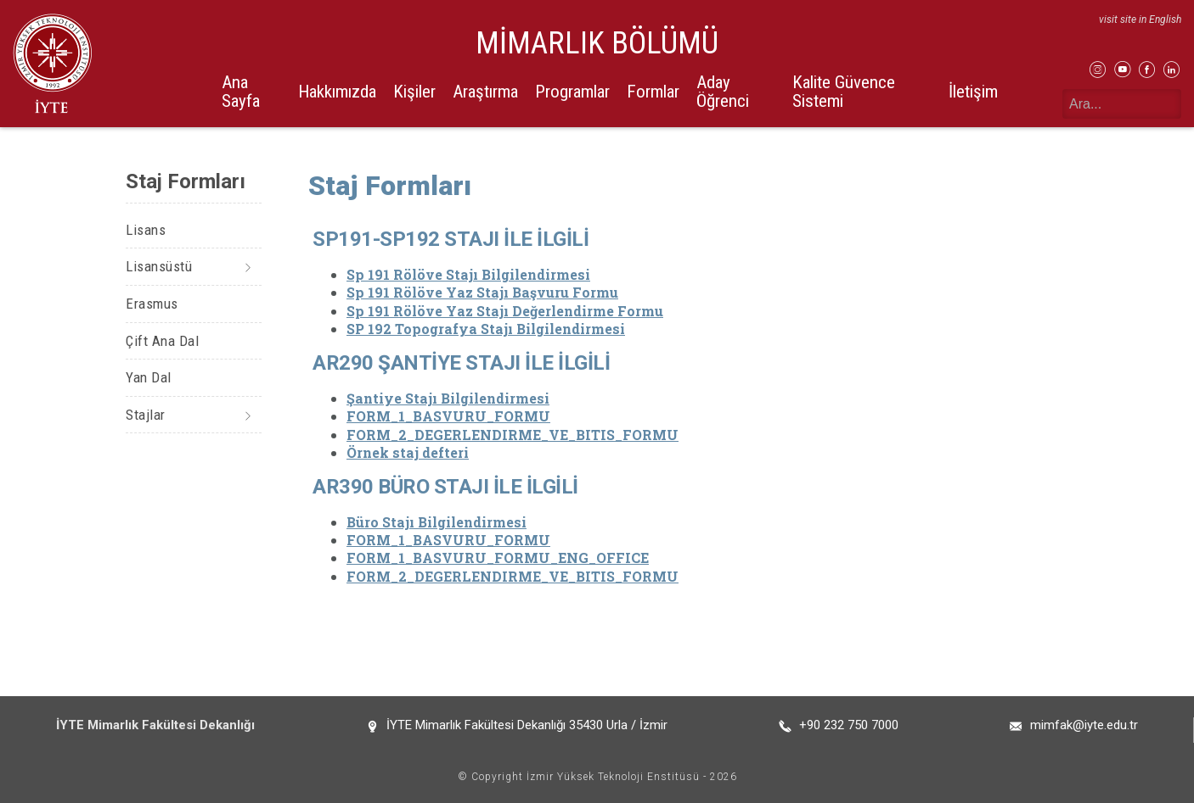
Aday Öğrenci (722, 91)
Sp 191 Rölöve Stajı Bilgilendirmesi (468, 274)
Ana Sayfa (241, 91)
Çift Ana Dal (162, 340)
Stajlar (146, 414)
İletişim (973, 91)
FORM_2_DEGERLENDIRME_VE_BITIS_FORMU (512, 434)
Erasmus (152, 303)
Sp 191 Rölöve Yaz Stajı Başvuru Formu (482, 292)
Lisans (146, 229)
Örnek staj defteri (407, 452)
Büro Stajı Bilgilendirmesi (436, 522)
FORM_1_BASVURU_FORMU (448, 416)
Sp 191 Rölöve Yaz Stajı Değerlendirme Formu (504, 311)
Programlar (572, 91)
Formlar (653, 91)
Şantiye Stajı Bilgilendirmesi (447, 398)
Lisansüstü (159, 266)
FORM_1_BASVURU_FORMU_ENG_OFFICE (497, 557)
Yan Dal (149, 377)
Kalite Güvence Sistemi (843, 91)
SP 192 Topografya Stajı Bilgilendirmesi (485, 328)
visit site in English (1140, 19)
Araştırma (485, 91)
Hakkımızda (337, 91)
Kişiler (414, 91)
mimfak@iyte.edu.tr (1084, 725)
